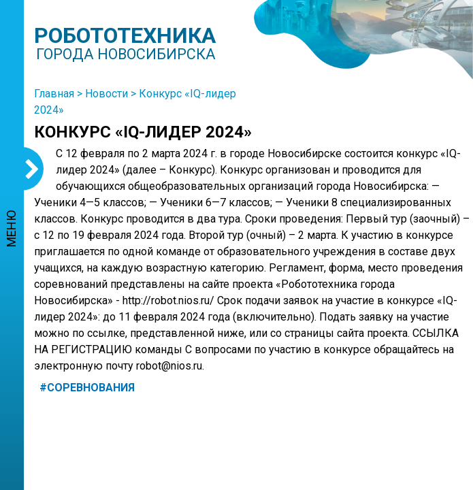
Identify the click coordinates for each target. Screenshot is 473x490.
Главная (54, 93)
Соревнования (91, 387)
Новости (106, 93)
